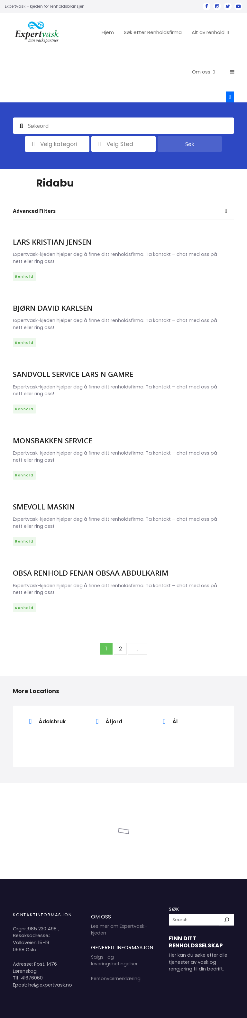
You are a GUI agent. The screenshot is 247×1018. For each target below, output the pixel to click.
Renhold (24, 226)
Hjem (131, 32)
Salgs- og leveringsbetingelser (114, 910)
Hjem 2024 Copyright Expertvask (168, 1008)
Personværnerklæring (116, 928)
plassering (99, 94)
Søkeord (21, 75)
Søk (189, 94)
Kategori (33, 94)
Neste (137, 599)
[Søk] (226, 869)
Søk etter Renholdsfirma (176, 32)
